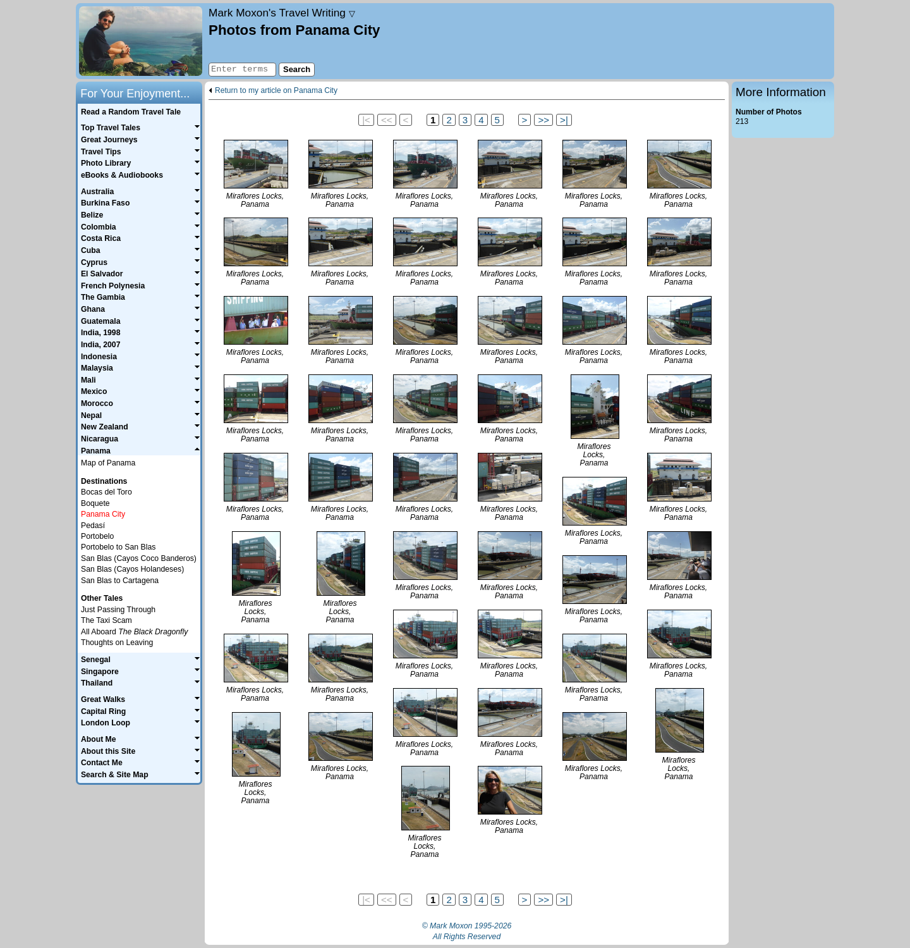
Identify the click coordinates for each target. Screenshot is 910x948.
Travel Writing (282, 12)
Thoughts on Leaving (117, 642)
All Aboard (134, 631)
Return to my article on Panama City (276, 91)
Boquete (95, 503)
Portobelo (97, 536)
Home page (140, 41)
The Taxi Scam (106, 620)
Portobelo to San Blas (118, 547)
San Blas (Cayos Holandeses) (132, 569)
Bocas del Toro (106, 492)
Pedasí (93, 525)
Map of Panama (108, 463)
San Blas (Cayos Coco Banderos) (139, 558)
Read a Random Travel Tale (131, 112)
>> (543, 119)
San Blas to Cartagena (120, 580)
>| (564, 119)
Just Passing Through (118, 609)
